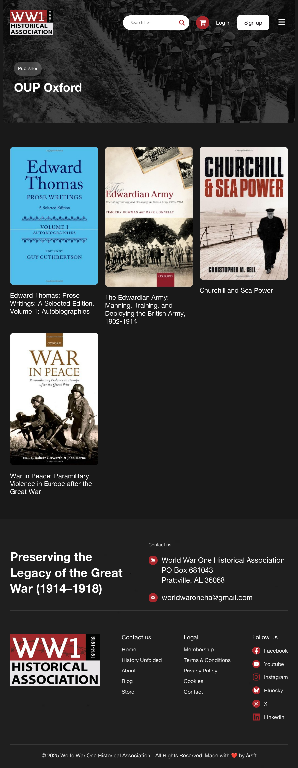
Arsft (251, 755)
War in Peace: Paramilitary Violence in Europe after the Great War (51, 484)
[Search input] (153, 22)
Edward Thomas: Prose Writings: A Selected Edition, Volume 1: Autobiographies (52, 303)
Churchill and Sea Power (236, 290)
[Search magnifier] (182, 22)
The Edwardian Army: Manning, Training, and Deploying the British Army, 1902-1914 (145, 309)
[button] (282, 22)
